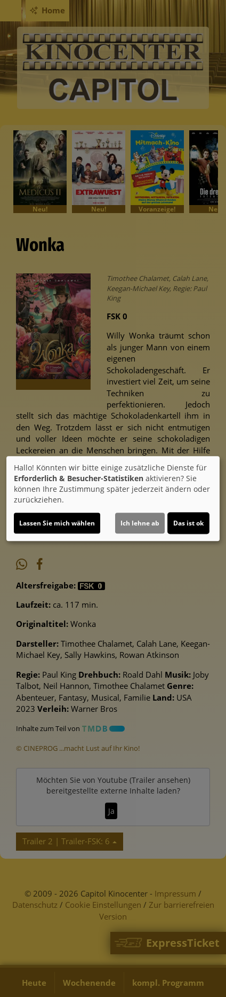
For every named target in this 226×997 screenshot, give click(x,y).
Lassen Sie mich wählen (57, 523)
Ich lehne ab (139, 523)
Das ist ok (188, 523)
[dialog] (113, 498)
